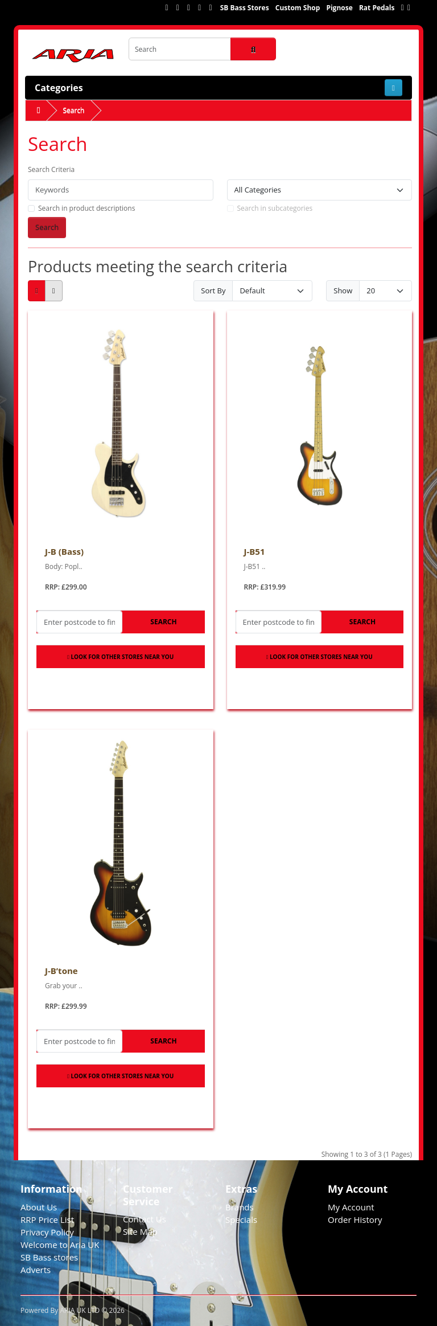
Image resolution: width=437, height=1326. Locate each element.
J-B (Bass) (64, 551)
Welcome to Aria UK (60, 1244)
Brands (239, 1207)
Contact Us (144, 1219)
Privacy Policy (47, 1232)
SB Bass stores (49, 1257)
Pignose (339, 8)
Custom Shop (297, 8)
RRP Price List (47, 1219)
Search (73, 110)
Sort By (213, 290)
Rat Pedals (377, 8)
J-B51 (254, 551)
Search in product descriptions (86, 208)
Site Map (140, 1231)
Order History (355, 1219)
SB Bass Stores (244, 8)
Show (342, 290)
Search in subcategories (275, 208)
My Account (351, 1207)
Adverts (35, 1269)
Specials (241, 1219)
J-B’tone (61, 970)
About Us (38, 1207)
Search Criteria (51, 169)
